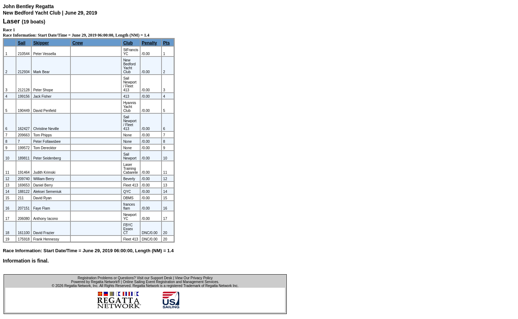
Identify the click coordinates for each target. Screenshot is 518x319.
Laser (11, 21)
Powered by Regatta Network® (95, 282)
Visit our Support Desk (154, 278)
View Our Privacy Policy (194, 278)
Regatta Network (77, 286)
